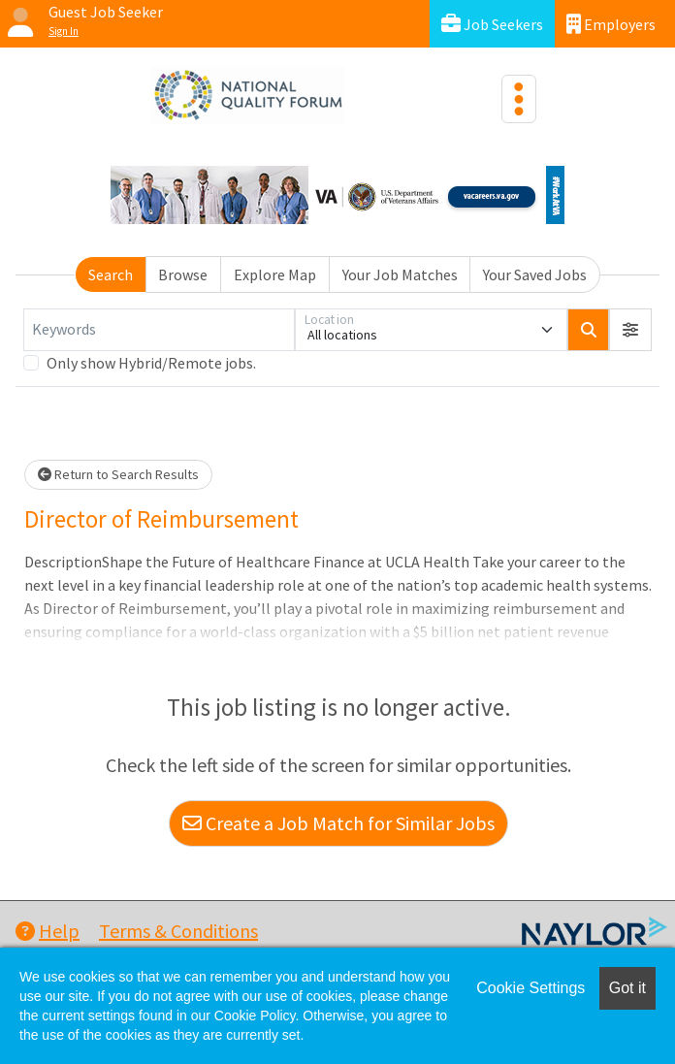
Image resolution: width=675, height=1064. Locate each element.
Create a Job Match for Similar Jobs (338, 823)
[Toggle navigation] (518, 99)
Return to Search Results (118, 474)
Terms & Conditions (178, 931)
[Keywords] (159, 329)
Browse (183, 274)
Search (110, 274)
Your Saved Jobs (535, 274)
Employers (611, 24)
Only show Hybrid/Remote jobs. (151, 362)
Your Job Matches (400, 274)
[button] (630, 329)
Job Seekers (492, 24)
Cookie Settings (530, 988)
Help (48, 931)
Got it (627, 988)
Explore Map (275, 274)
